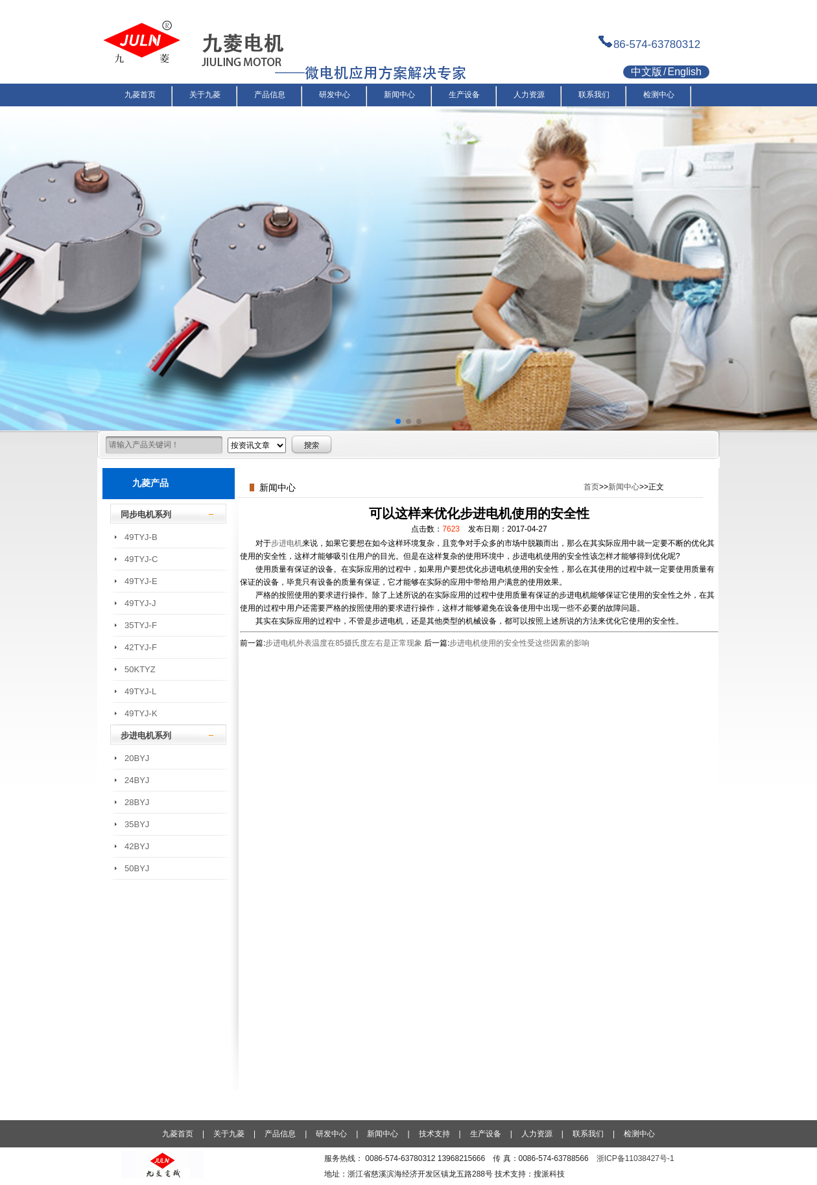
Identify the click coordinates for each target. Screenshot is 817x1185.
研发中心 (331, 1133)
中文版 (646, 71)
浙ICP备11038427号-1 (635, 1158)
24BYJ (136, 780)
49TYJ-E (141, 581)
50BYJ (136, 868)
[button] (398, 421)
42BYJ (136, 846)
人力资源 (536, 1133)
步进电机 (286, 543)
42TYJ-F (140, 647)
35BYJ (136, 824)
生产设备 (485, 1133)
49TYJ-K (141, 713)
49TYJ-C (141, 559)
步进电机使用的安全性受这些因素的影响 (519, 643)
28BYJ (136, 802)
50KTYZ (140, 669)
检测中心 (639, 1133)
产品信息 (280, 1133)
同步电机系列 (146, 514)
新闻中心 (623, 486)
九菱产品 (150, 483)
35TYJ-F (140, 625)
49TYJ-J (140, 603)
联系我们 (588, 1133)
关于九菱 (228, 1133)
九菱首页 (177, 1133)
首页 (591, 486)
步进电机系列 (146, 735)
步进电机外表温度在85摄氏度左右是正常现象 (343, 643)
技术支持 (434, 1133)
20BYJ (136, 758)
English (684, 71)
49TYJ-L (140, 691)
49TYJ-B (141, 537)
